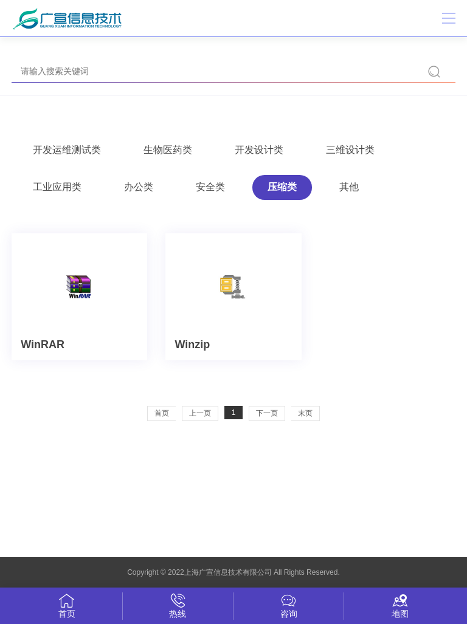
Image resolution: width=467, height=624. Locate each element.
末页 (305, 413)
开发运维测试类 (67, 150)
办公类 (138, 187)
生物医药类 (168, 150)
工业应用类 (57, 187)
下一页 (267, 413)
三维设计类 (350, 150)
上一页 (200, 413)
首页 (161, 413)
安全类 (210, 187)
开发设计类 (259, 150)
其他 (349, 187)
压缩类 (282, 187)
